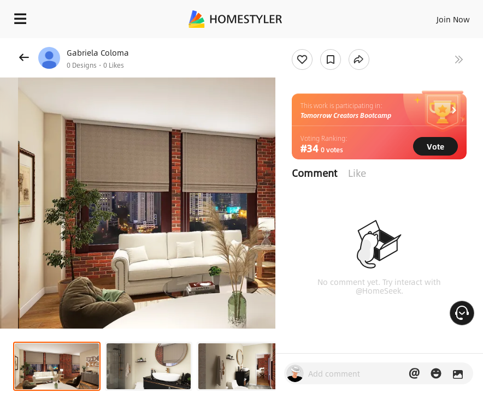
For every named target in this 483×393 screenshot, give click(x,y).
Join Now (453, 19)
